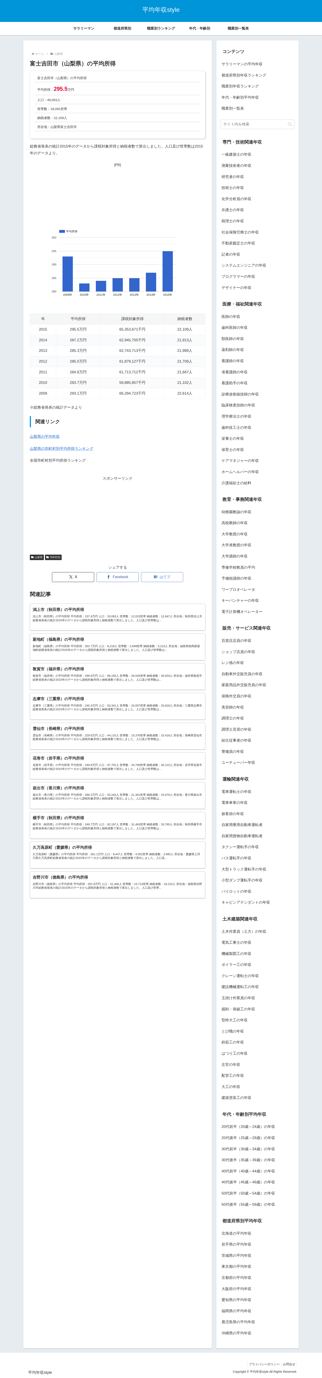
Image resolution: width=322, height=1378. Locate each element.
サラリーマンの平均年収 (242, 64)
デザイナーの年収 (236, 288)
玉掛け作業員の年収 (238, 998)
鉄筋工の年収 (233, 1042)
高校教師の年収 (235, 523)
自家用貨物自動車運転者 (242, 836)
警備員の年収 (233, 752)
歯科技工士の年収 (236, 428)
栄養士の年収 (233, 438)
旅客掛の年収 (233, 814)
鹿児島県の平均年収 (238, 1322)
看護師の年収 (233, 361)
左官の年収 (231, 1065)
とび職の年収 (233, 1031)
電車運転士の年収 (236, 792)
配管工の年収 (233, 1076)
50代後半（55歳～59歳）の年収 (248, 1204)
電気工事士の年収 (236, 942)
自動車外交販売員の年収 (242, 674)
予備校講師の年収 (236, 578)
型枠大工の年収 (235, 1020)
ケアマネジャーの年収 (240, 461)
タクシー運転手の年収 (240, 847)
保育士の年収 (233, 450)
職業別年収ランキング (240, 86)
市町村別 (53, 557)
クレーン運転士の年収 (240, 976)
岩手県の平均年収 (236, 1244)
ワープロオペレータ (238, 590)
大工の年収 (231, 1087)
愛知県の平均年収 (236, 1300)
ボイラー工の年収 (236, 965)
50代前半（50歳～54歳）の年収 (248, 1193)
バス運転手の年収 (236, 858)
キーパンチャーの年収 (240, 600)
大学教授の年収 (235, 534)
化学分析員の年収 (236, 199)
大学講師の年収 (235, 556)
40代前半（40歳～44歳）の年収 (248, 1171)
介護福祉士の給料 (236, 483)
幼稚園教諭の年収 (236, 512)
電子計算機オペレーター (242, 612)
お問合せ (288, 1364)
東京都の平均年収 (236, 1266)
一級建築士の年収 (236, 154)
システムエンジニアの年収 (244, 265)
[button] (290, 124)
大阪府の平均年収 (236, 1289)
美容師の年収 (233, 707)
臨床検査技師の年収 (238, 405)
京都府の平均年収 (236, 1278)
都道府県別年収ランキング (244, 75)
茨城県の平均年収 (236, 1255)
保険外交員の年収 (236, 696)
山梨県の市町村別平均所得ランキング (61, 449)
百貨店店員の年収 (236, 641)
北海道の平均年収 (236, 1233)
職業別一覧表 (233, 108)
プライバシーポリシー (262, 1364)
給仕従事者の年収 (236, 740)
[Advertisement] (117, 195)
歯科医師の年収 (235, 328)
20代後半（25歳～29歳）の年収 (248, 1138)
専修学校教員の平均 (238, 567)
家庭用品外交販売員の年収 (244, 685)
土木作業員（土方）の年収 (244, 931)
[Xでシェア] (73, 577)
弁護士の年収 (233, 210)
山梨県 (37, 557)
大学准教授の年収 (236, 545)
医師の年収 (231, 317)
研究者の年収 (233, 177)
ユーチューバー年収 (238, 762)
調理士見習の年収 (236, 729)
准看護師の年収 (235, 372)
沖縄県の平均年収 (236, 1333)
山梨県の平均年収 (45, 436)
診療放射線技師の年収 (240, 394)
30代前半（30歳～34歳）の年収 (248, 1149)
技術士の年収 (233, 188)
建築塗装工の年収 (236, 1098)
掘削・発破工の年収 (238, 1009)
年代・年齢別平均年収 (240, 97)
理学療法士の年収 (236, 416)
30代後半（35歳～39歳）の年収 (248, 1160)
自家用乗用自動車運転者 (242, 825)
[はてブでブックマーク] (162, 577)
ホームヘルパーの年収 (240, 472)
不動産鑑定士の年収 (238, 243)
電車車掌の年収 (235, 803)
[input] (257, 124)
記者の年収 (231, 254)
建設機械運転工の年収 (240, 987)
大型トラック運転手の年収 (244, 869)
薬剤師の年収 (233, 350)
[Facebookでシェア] (118, 577)
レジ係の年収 (233, 663)
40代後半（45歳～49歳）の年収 (248, 1182)
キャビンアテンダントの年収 (246, 902)
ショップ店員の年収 (238, 652)
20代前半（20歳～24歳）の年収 (248, 1127)
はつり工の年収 (235, 1053)
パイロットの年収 (236, 891)
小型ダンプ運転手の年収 (242, 880)
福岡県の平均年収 (236, 1311)
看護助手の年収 (235, 383)
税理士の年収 (233, 221)
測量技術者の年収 (236, 166)
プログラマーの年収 (238, 276)
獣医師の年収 (233, 339)
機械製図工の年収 (236, 954)
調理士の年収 (233, 718)
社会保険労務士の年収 (240, 232)
